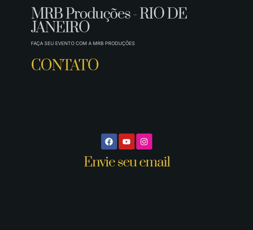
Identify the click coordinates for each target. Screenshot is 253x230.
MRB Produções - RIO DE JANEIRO (109, 21)
